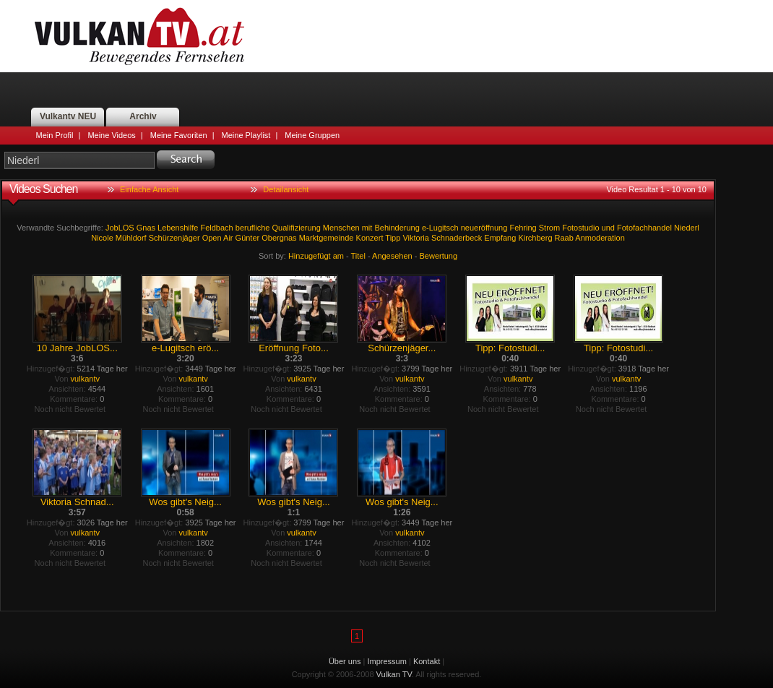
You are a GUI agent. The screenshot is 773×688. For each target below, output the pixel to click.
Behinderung (396, 227)
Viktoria (415, 237)
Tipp (392, 237)
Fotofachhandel (644, 227)
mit (367, 227)
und (608, 227)
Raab (564, 237)
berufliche (253, 227)
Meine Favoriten (178, 135)
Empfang (500, 237)
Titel (358, 255)
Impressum (387, 661)
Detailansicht (285, 189)
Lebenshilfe (177, 227)
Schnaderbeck (456, 237)
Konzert (370, 237)
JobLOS (119, 227)
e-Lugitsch (440, 227)
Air (228, 237)
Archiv (142, 116)
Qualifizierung (296, 227)
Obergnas (279, 237)
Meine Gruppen (312, 135)
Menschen (341, 227)
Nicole (102, 237)
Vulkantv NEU (68, 116)
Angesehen (392, 255)
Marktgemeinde (326, 237)
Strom (549, 227)
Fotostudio (580, 227)
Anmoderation (600, 237)
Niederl (686, 227)
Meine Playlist (246, 135)
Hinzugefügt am (316, 255)
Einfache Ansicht (149, 189)
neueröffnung (484, 227)
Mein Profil (55, 135)
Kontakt (426, 661)
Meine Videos (111, 135)
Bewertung (439, 255)
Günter (248, 237)
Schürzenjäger (174, 237)
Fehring (522, 227)
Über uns (345, 661)
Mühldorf (131, 237)
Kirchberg (535, 237)
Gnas (146, 227)
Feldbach (216, 227)
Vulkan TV (139, 36)
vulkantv (85, 378)
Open (212, 237)
